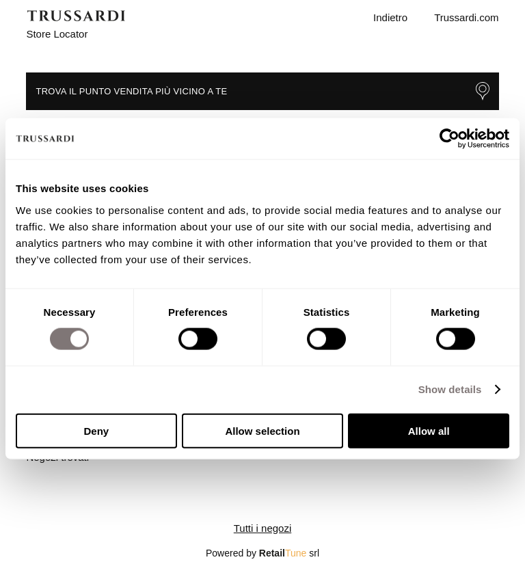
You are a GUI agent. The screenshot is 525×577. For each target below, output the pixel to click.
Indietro (390, 17)
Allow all (429, 430)
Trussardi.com (466, 17)
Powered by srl (262, 553)
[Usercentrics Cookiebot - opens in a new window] (449, 139)
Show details (450, 389)
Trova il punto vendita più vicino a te (262, 91)
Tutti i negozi (263, 528)
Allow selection (262, 430)
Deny (96, 430)
